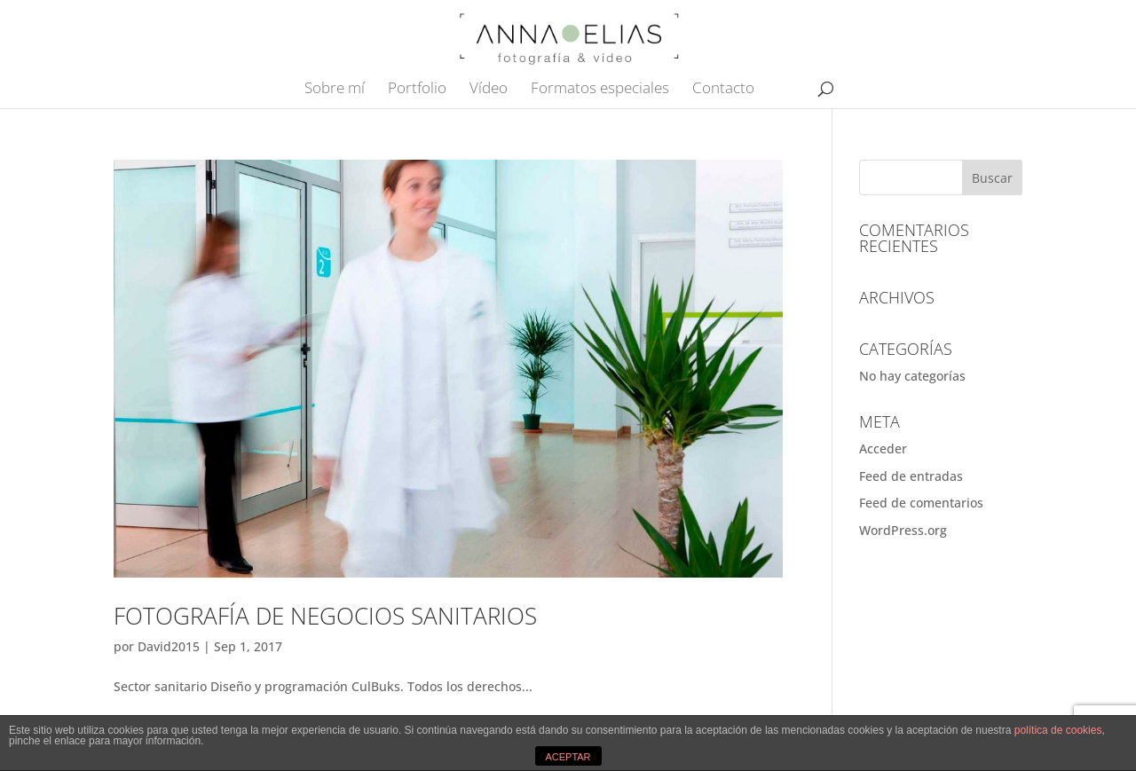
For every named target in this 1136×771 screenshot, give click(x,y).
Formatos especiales (600, 90)
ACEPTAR (567, 756)
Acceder (883, 448)
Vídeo (488, 90)
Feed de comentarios (921, 502)
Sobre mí (334, 90)
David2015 (169, 646)
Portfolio (417, 90)
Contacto (723, 90)
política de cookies (1058, 730)
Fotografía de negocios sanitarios (325, 616)
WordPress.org (903, 530)
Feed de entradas (911, 476)
